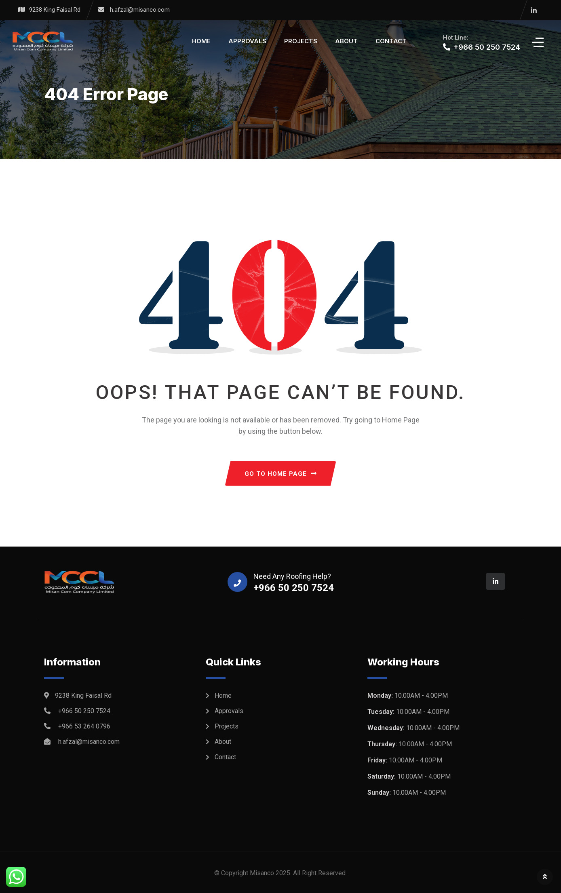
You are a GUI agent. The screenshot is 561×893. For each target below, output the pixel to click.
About (346, 41)
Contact (391, 41)
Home (201, 41)
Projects (300, 41)
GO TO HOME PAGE (281, 473)
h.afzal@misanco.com (140, 9)
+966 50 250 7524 (84, 711)
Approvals (247, 41)
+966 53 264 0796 (84, 726)
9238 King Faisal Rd (54, 9)
